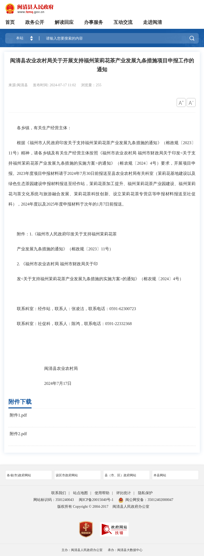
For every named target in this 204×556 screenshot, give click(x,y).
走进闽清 (152, 22)
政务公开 (34, 22)
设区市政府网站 (77, 475)
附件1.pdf (18, 415)
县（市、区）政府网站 (126, 475)
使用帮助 (102, 493)
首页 (10, 22)
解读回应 (64, 22)
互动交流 (123, 22)
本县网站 (175, 475)
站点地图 (80, 493)
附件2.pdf (18, 433)
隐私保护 (145, 493)
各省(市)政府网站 (28, 475)
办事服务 (93, 22)
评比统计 (123, 493)
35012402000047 (160, 500)
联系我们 (58, 493)
